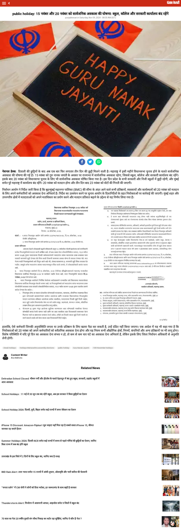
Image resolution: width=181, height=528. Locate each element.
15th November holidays (103, 348)
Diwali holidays (10, 348)
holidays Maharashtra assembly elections (37, 348)
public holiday (63, 348)
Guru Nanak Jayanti (81, 348)
